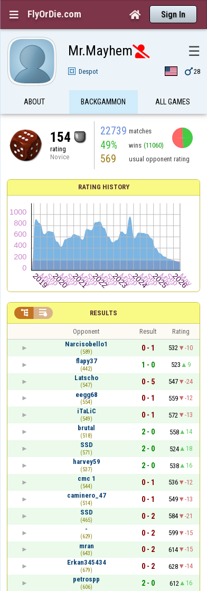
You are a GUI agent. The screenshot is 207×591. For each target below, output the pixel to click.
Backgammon (103, 102)
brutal (86, 428)
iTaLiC (86, 411)
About (34, 102)
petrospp (86, 579)
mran (86, 546)
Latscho (86, 378)
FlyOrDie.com (54, 14)
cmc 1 (87, 478)
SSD (86, 445)
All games (172, 102)
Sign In (173, 14)
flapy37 (86, 361)
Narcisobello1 (86, 344)
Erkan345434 (86, 562)
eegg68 (87, 395)
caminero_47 (86, 495)
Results (103, 313)
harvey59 (86, 462)
